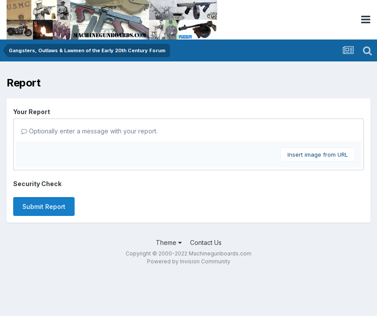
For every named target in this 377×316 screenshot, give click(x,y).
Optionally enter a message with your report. (89, 131)
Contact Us (206, 242)
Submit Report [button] (43, 206)
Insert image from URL (317, 154)
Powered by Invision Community (188, 261)
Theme (169, 242)
